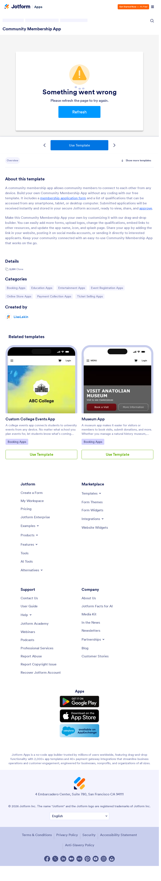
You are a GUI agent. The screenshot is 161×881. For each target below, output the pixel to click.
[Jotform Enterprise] (35, 517)
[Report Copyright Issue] (38, 664)
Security (89, 835)
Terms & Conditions (37, 835)
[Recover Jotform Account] (41, 672)
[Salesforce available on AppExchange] (79, 730)
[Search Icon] (152, 21)
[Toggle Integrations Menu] (93, 518)
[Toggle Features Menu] (29, 544)
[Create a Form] (32, 493)
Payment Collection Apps (54, 296)
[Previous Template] (45, 145)
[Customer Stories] (95, 656)
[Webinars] (28, 632)
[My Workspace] (32, 501)
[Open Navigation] (152, 6)
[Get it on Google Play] (79, 702)
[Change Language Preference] (79, 816)
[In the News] (91, 622)
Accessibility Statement (118, 835)
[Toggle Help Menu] (26, 614)
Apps (38, 7)
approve (145, 208)
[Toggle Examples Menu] (30, 525)
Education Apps (42, 288)
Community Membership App (32, 28)
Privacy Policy (67, 835)
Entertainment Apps (71, 288)
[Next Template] (114, 145)
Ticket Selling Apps (90, 296)
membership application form (63, 198)
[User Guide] (29, 606)
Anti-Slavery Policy (79, 845)
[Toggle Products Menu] (30, 535)
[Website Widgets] (95, 527)
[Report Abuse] (31, 656)
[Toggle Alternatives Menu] (32, 570)
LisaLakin (21, 317)
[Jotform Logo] (17, 7)
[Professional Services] (37, 648)
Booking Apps (17, 288)
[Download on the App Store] (79, 715)
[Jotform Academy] (35, 623)
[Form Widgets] (92, 510)
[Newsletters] (91, 630)
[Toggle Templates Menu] (92, 493)
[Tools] (24, 553)
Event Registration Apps (107, 288)
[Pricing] (26, 509)
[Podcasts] (27, 640)
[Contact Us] (29, 598)
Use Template (79, 145)
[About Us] (89, 598)
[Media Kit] (89, 614)
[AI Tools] (27, 561)
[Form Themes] (92, 502)
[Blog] (85, 648)
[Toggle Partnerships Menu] (93, 639)
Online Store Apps (19, 296)
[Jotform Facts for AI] (97, 606)
